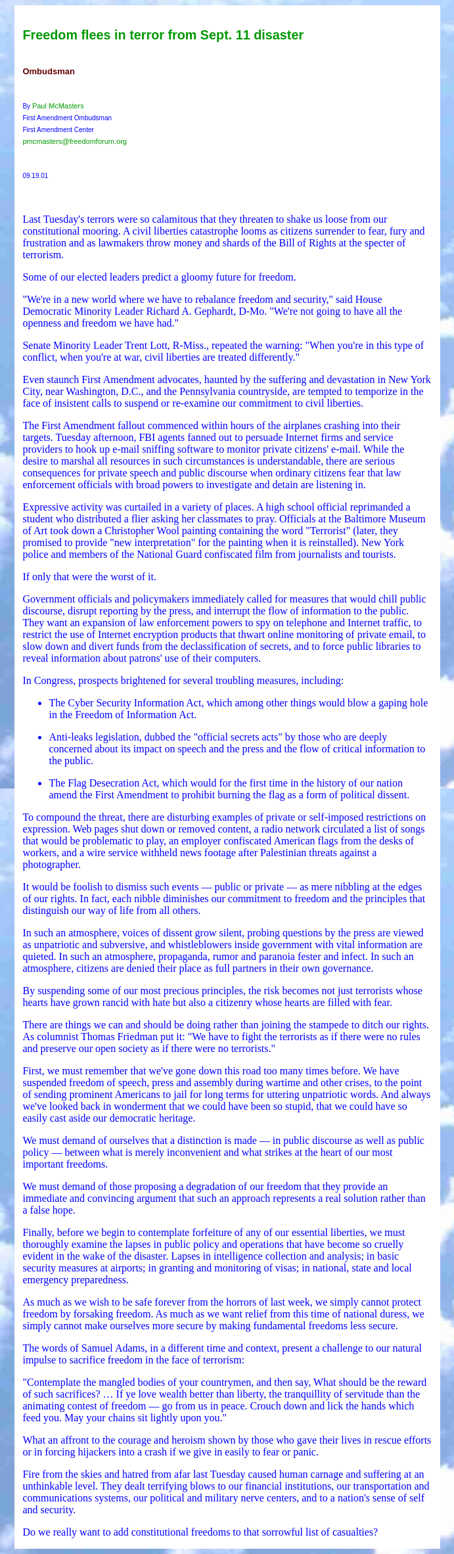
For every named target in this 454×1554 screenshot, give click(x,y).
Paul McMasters (58, 106)
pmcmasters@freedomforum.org (74, 141)
